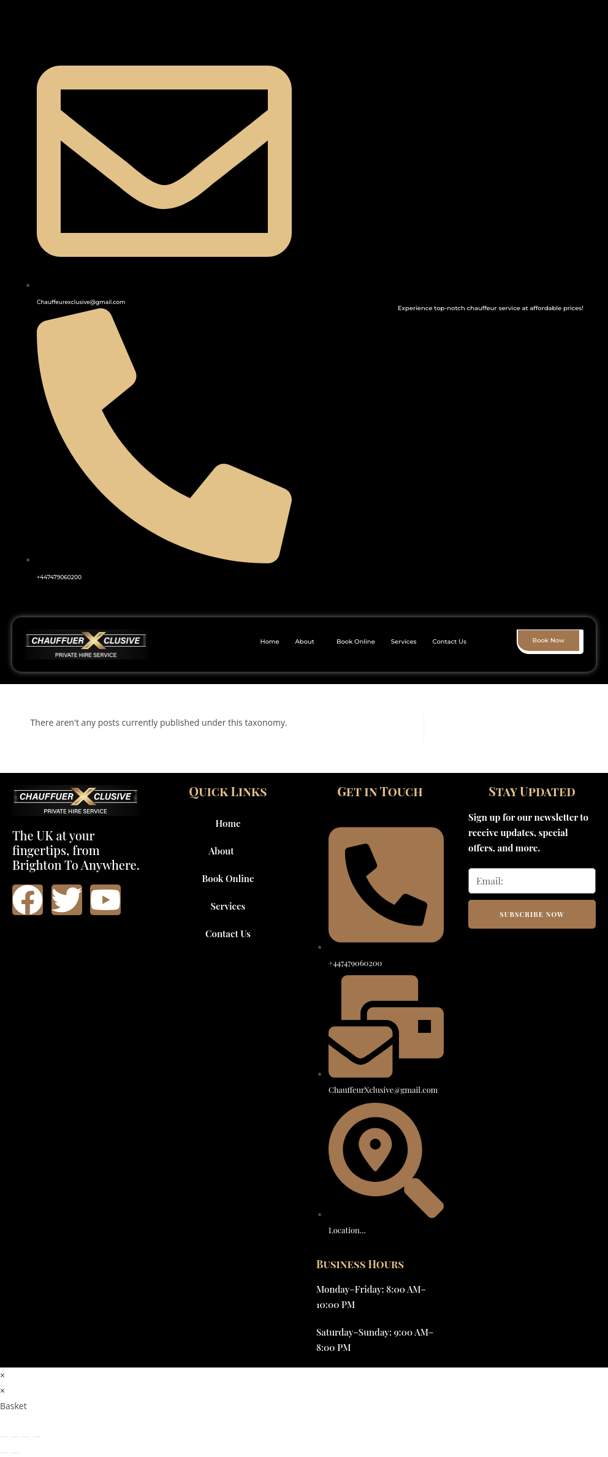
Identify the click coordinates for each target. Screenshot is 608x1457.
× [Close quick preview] (2, 1375)
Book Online (355, 641)
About (304, 641)
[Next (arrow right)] (15, 1452)
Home (269, 641)
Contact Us (450, 641)
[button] (308, 642)
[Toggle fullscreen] (15, 1437)
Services (404, 641)
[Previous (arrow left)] (4, 1452)
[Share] (25, 1437)
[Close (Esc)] (36, 1437)
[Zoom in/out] (4, 1437)
